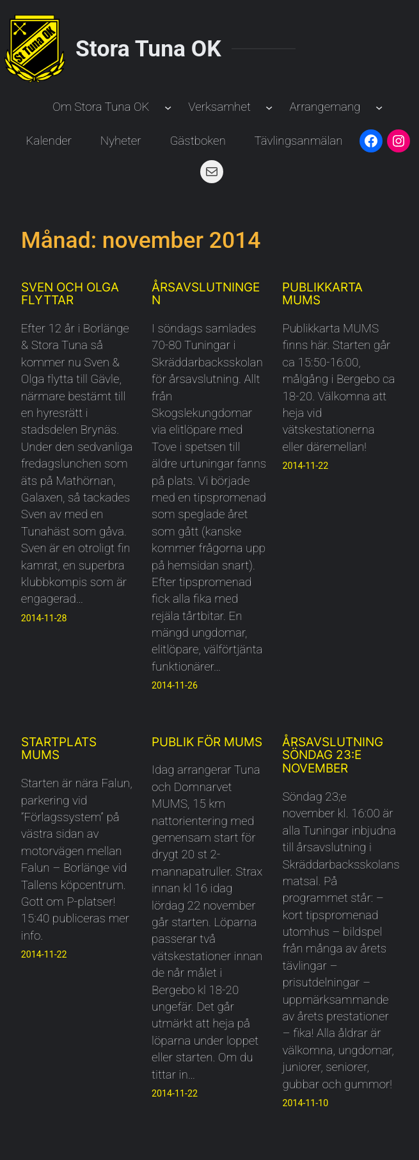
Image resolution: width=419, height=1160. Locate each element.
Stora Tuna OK (148, 48)
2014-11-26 (175, 685)
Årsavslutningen (206, 294)
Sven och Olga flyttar (70, 294)
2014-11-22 (305, 466)
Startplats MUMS (59, 749)
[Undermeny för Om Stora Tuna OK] (167, 107)
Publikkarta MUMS (322, 294)
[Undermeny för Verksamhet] (269, 107)
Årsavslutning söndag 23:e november (332, 756)
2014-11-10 (305, 1103)
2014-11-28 (44, 618)
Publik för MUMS (207, 742)
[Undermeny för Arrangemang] (379, 107)
